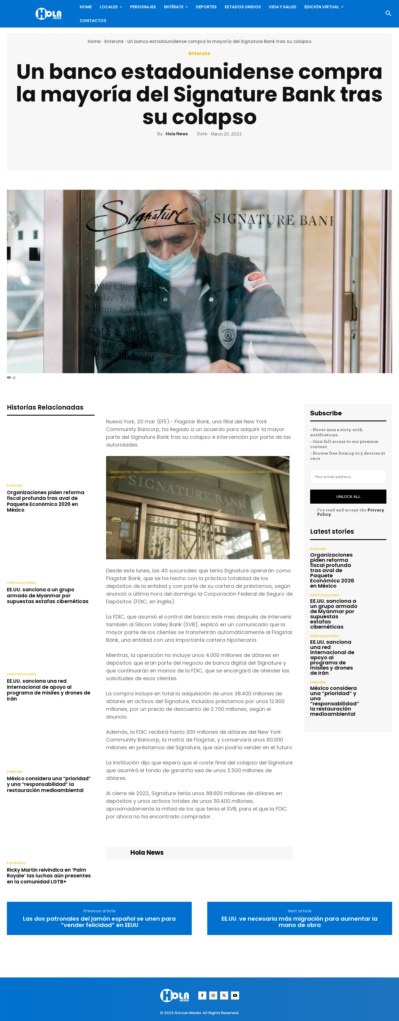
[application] (198, 507)
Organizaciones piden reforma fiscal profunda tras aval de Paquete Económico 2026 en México (45, 501)
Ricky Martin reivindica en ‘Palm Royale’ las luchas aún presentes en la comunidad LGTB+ (49, 876)
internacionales (21, 582)
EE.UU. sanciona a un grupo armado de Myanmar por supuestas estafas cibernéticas (48, 595)
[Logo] (50, 14)
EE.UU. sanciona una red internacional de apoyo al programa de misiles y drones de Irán (48, 690)
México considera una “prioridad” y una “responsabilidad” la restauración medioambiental (49, 784)
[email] (348, 477)
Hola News (177, 133)
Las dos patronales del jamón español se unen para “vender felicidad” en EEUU (99, 922)
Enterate (114, 41)
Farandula (16, 863)
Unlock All (348, 496)
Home (94, 41)
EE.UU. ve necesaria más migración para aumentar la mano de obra (300, 922)
